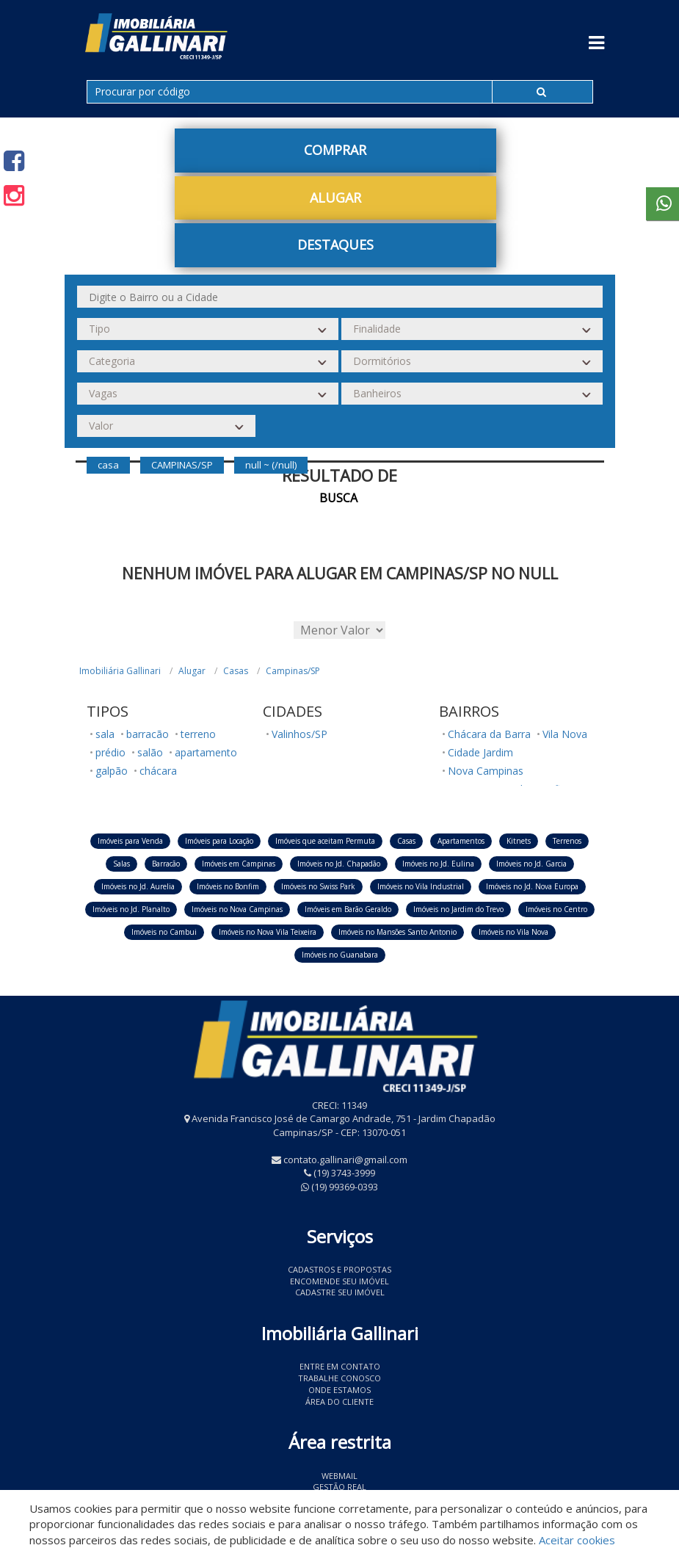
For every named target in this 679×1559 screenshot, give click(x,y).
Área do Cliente (339, 1401)
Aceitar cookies (577, 1540)
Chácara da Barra (489, 734)
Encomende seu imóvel (339, 1281)
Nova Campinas (485, 771)
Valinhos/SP (299, 734)
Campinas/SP (293, 671)
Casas (235, 671)
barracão (147, 734)
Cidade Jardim (480, 752)
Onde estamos (339, 1389)
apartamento (206, 752)
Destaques (335, 244)
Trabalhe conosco (339, 1377)
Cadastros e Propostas (339, 1269)
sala (105, 734)
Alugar (335, 197)
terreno (198, 734)
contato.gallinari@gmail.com (345, 1159)
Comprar (335, 150)
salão (150, 752)
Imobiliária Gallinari (120, 671)
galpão (111, 771)
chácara (158, 771)
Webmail (339, 1475)
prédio (110, 752)
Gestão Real (339, 1486)
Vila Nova (564, 734)
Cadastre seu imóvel (340, 1292)
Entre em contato (339, 1366)
